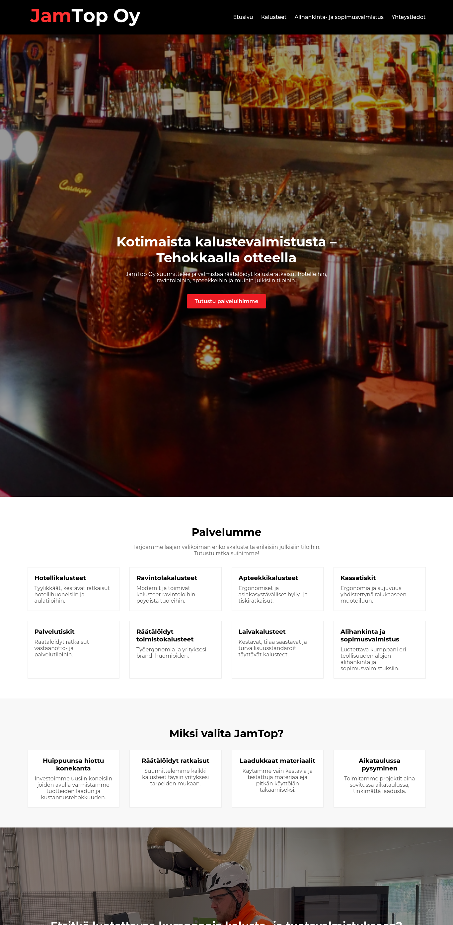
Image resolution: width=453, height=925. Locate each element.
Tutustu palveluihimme (227, 301)
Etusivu (243, 17)
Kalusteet (274, 17)
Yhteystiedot (409, 17)
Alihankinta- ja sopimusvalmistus (339, 17)
